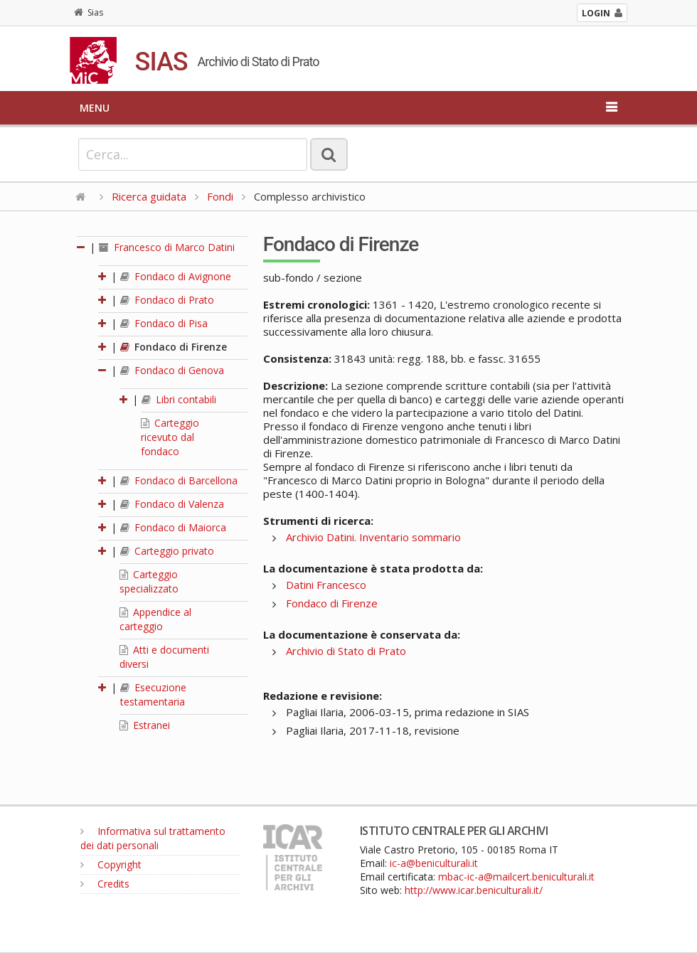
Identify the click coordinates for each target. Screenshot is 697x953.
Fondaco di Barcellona (179, 480)
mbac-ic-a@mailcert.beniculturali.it (516, 876)
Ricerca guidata (149, 196)
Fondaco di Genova (172, 370)
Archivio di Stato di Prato (346, 651)
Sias (88, 12)
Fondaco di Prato (167, 300)
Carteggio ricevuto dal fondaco (170, 437)
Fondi (220, 196)
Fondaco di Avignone (175, 276)
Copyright (111, 864)
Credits (104, 883)
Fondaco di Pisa (164, 323)
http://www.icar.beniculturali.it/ (474, 890)
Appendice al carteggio (155, 619)
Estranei (144, 725)
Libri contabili (179, 399)
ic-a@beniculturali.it (434, 863)
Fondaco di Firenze (173, 346)
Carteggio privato (167, 551)
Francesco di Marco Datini (167, 247)
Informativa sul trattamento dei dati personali (152, 838)
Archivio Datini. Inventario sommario (373, 537)
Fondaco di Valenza (172, 504)
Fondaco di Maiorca (173, 527)
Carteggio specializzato (149, 581)
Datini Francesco (326, 584)
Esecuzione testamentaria (153, 694)
